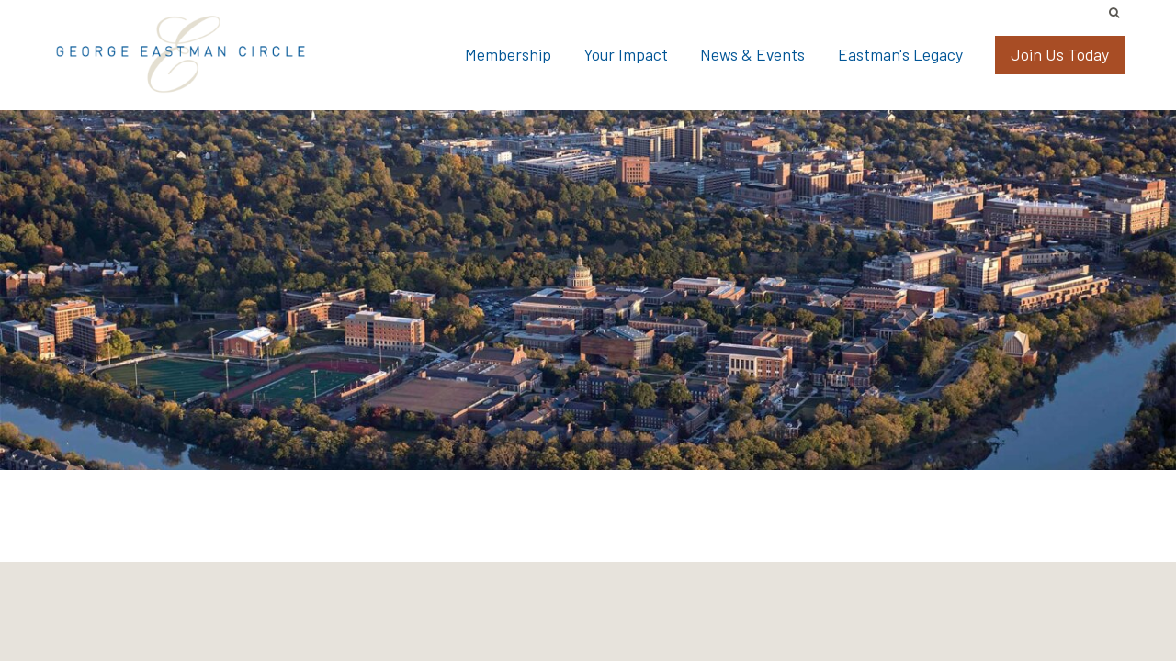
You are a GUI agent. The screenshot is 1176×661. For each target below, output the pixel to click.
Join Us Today (1060, 54)
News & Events (752, 54)
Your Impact (625, 54)
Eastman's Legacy (900, 54)
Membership (508, 54)
